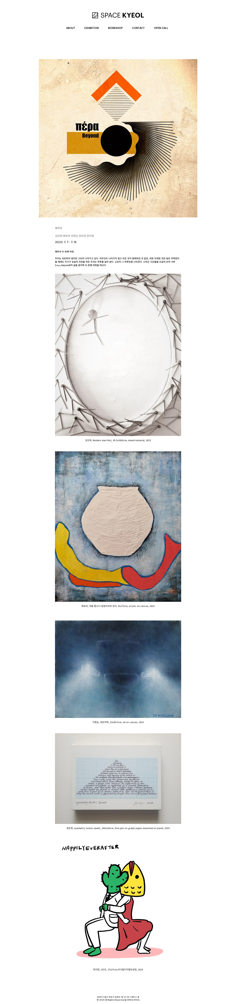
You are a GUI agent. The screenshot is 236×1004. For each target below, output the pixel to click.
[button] (70, 28)
